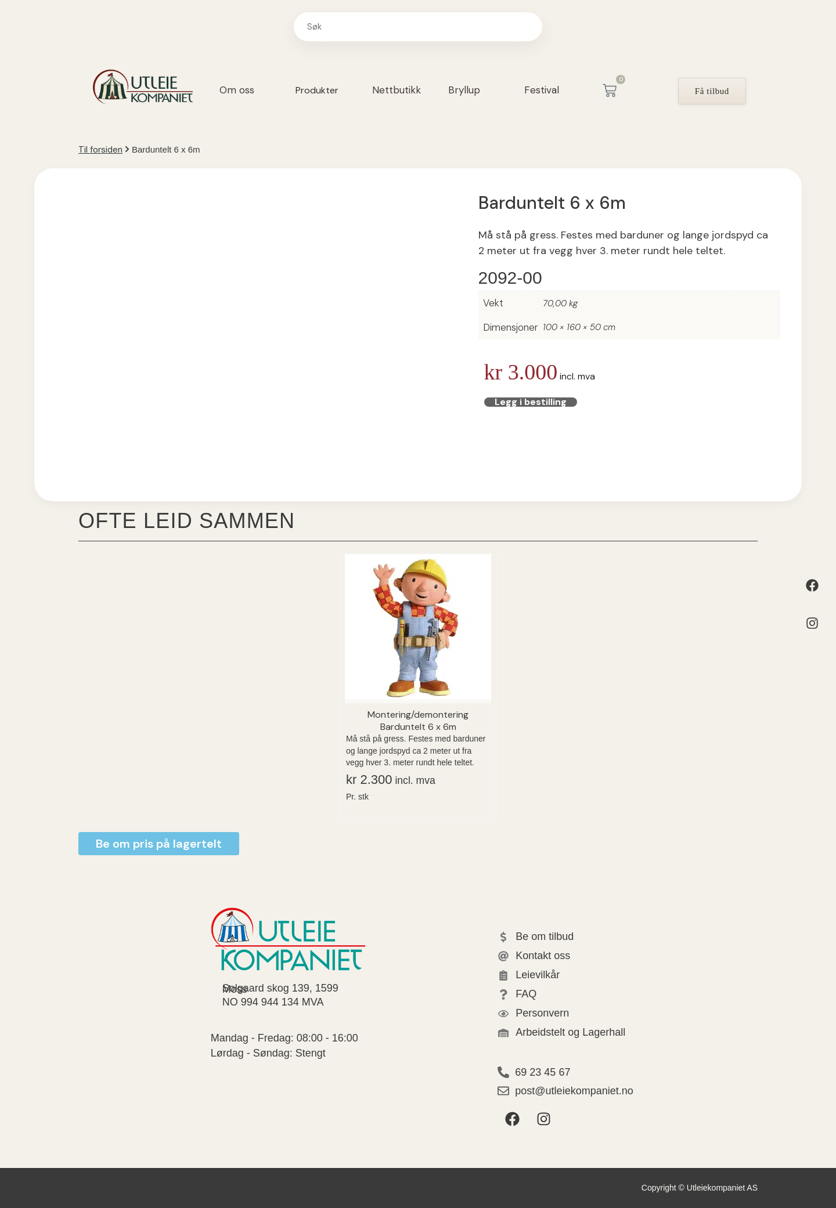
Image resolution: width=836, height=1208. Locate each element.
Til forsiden (100, 149)
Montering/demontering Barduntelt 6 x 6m (418, 720)
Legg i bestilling (502, 403)
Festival (541, 90)
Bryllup (464, 90)
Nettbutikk (396, 90)
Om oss (236, 90)
